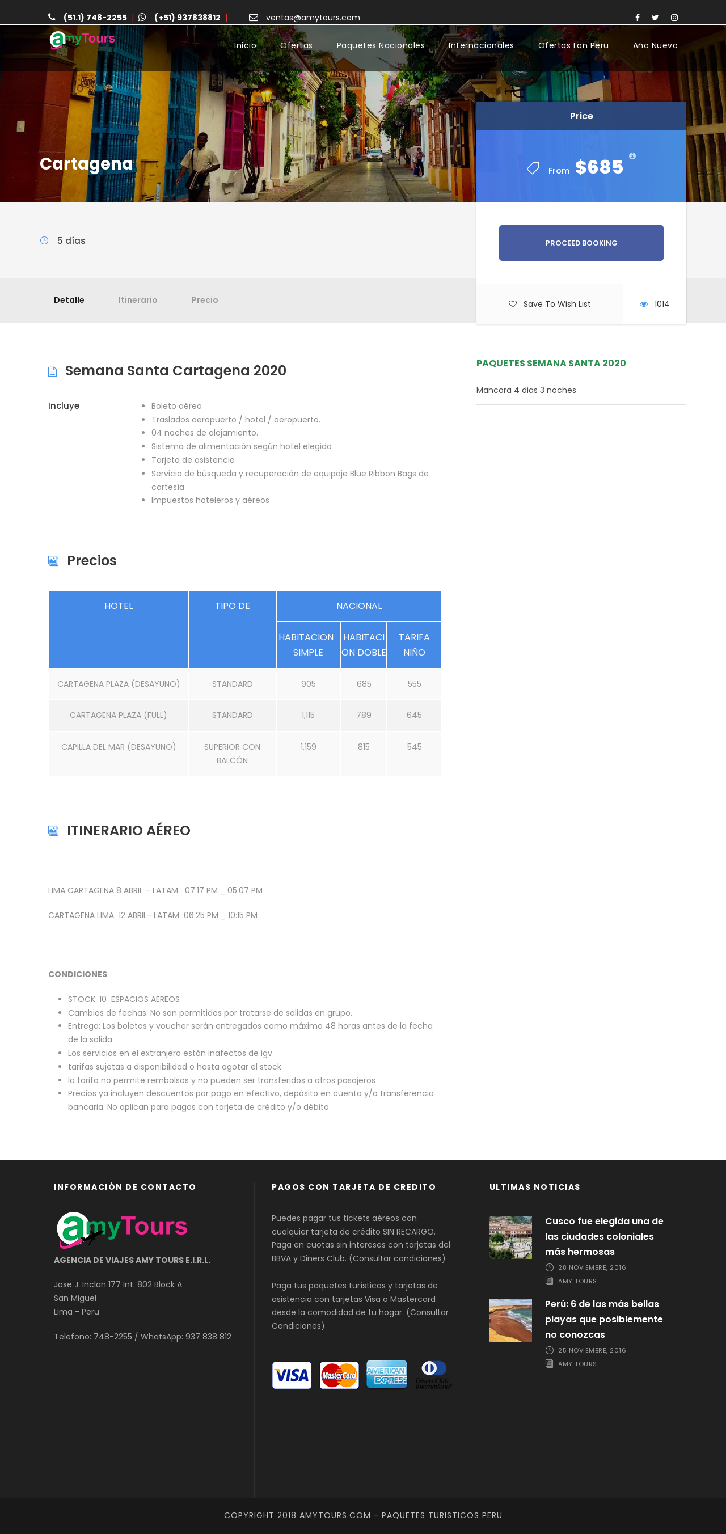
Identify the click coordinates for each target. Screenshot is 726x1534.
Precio (205, 300)
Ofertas (296, 45)
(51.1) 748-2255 (95, 17)
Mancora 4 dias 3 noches (526, 390)
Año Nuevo (655, 45)
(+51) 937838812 (187, 17)
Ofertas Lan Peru (573, 45)
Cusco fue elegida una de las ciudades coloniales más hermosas (604, 1236)
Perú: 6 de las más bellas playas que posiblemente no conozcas (604, 1319)
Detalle (69, 300)
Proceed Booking (582, 243)
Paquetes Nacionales (381, 45)
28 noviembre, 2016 (592, 1267)
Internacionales (481, 45)
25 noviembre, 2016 (592, 1350)
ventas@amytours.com (313, 17)
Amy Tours (577, 1281)
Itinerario (138, 300)
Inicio (245, 45)
